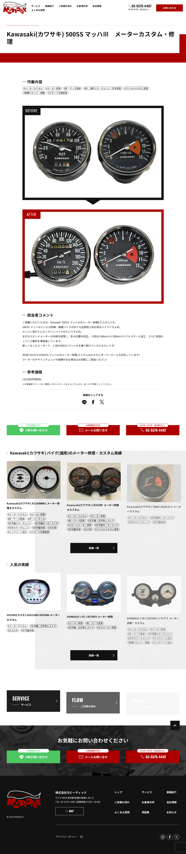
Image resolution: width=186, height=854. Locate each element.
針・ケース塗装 (73, 88)
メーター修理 (54, 88)
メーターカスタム (34, 88)
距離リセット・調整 (35, 92)
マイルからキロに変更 (137, 88)
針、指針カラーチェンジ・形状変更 (103, 88)
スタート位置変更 (58, 92)
